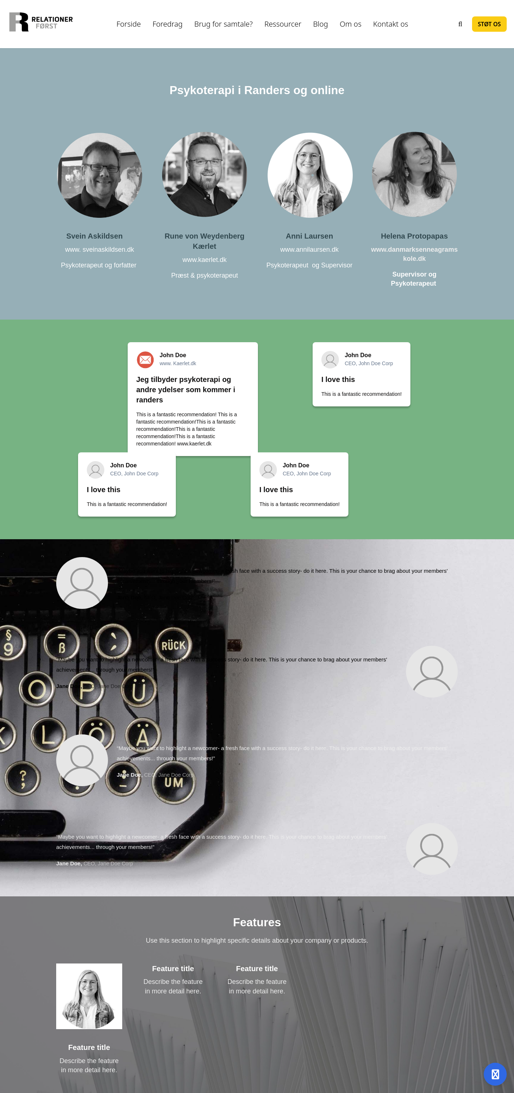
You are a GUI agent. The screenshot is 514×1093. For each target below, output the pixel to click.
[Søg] (460, 24)
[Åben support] (495, 1074)
